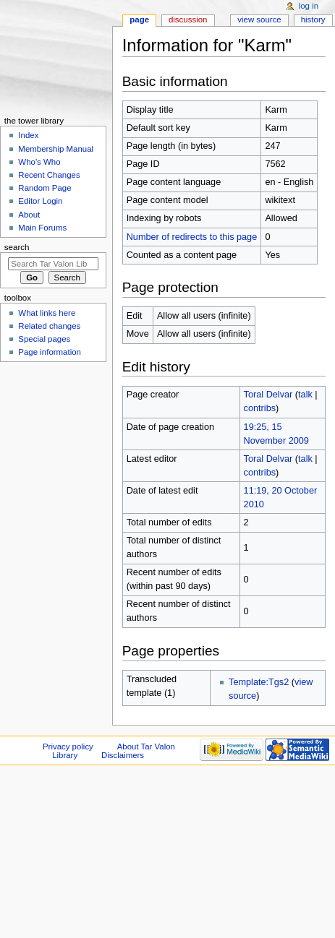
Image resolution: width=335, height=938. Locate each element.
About (29, 214)
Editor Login (40, 201)
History (313, 19)
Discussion (188, 19)
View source (259, 19)
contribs (260, 408)
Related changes (49, 326)
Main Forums (42, 227)
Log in (308, 5)
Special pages (44, 339)
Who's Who (39, 162)
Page (139, 19)
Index (28, 135)
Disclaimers (122, 755)
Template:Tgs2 (259, 682)
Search (17, 247)
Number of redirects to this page (192, 237)
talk (305, 395)
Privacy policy (68, 746)
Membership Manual (55, 149)
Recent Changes (49, 175)
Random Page (44, 188)
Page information (49, 352)
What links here (46, 313)
